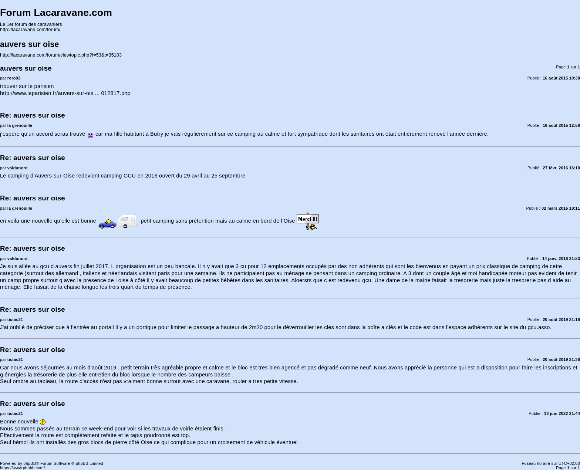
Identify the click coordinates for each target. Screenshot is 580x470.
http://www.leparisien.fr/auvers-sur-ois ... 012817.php (65, 93)
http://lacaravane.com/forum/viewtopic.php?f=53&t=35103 (61, 55)
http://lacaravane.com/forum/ (30, 29)
